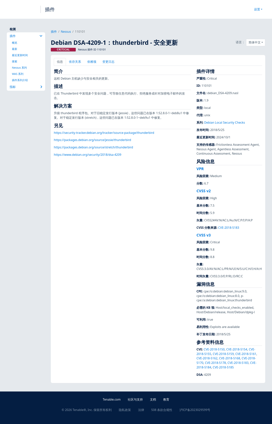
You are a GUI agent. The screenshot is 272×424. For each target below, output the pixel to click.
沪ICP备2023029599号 (194, 410)
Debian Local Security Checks (224, 122)
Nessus (66, 31)
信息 (60, 62)
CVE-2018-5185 (223, 367)
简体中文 (255, 42)
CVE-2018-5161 (245, 354)
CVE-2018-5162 (206, 358)
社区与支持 (135, 399)
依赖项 (91, 62)
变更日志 (108, 62)
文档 (153, 399)
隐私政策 (125, 410)
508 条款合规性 (161, 410)
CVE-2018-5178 (215, 363)
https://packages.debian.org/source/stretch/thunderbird (93, 147)
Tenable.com (112, 399)
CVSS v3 (203, 235)
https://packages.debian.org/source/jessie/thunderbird (92, 140)
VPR (200, 168)
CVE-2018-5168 (229, 358)
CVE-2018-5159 (223, 354)
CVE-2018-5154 (236, 349)
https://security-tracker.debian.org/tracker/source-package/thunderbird (104, 133)
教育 (166, 399)
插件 (50, 9)
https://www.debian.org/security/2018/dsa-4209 (87, 155)
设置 (257, 9)
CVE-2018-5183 (228, 228)
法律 (141, 410)
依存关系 (75, 62)
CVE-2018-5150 (214, 349)
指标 (26, 87)
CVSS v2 (203, 190)
